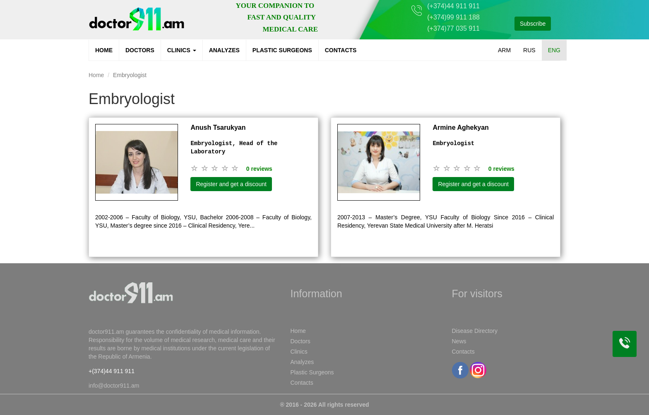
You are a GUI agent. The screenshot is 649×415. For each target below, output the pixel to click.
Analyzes (224, 50)
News (459, 341)
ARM (504, 50)
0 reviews (259, 168)
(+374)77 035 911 (453, 28)
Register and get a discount (231, 184)
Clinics (181, 50)
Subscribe (533, 23)
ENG (554, 50)
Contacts (341, 50)
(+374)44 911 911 (453, 6)
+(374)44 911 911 (112, 371)
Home (104, 50)
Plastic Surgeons (282, 50)
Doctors (139, 50)
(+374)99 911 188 (453, 17)
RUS (529, 50)
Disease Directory (475, 331)
